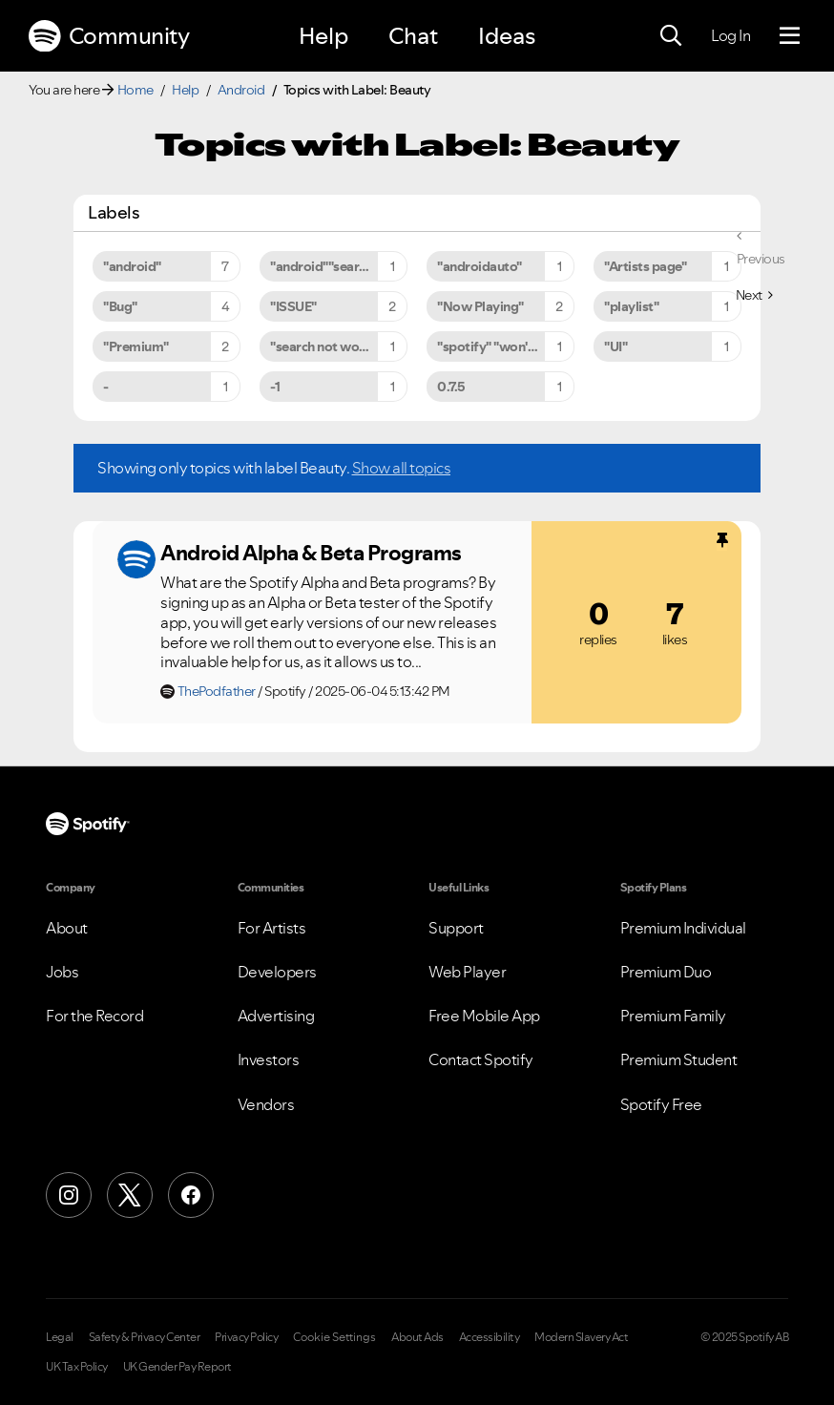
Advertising (276, 1015)
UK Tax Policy (77, 1366)
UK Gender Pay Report (177, 1366)
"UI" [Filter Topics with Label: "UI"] (615, 346)
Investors (269, 1059)
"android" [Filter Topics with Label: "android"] (132, 266)
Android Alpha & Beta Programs (311, 552)
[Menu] (789, 36)
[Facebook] (191, 1195)
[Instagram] (69, 1195)
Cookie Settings (334, 1337)
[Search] (671, 36)
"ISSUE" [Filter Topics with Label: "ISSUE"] (293, 306)
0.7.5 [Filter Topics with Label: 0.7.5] (451, 386)
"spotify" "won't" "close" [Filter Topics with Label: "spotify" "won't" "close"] (505, 346)
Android (241, 89)
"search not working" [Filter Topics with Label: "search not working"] (332, 346)
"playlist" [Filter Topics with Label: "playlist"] (631, 306)
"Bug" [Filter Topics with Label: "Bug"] (120, 306)
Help (323, 36)
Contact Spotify (480, 1059)
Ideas (506, 36)
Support (456, 927)
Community (109, 36)
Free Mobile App (484, 1015)
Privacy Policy (246, 1337)
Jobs (62, 971)
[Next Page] (754, 295)
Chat (413, 36)
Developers (277, 971)
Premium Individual (683, 927)
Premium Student (679, 1059)
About (67, 927)
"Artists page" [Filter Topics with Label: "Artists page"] (645, 266)
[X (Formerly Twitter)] (130, 1195)
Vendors (266, 1104)
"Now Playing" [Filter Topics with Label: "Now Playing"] (480, 306)
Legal (59, 1337)
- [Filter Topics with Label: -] (106, 386)
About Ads (417, 1337)
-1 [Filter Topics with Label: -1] (275, 386)
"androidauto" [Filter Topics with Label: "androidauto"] (479, 266)
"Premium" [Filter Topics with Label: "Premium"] (136, 346)
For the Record (94, 1015)
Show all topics (401, 467)
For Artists (272, 927)
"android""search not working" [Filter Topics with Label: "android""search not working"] (338, 266)
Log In (730, 35)
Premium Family (673, 1015)
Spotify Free (661, 1104)
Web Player (467, 971)
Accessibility (489, 1337)
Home (135, 89)
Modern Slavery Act (581, 1337)
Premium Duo (666, 971)
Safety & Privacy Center (144, 1337)
